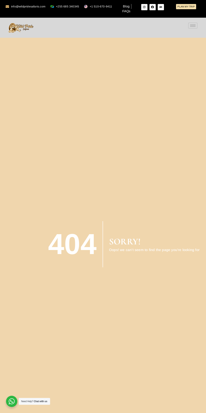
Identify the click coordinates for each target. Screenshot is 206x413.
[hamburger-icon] (192, 25)
